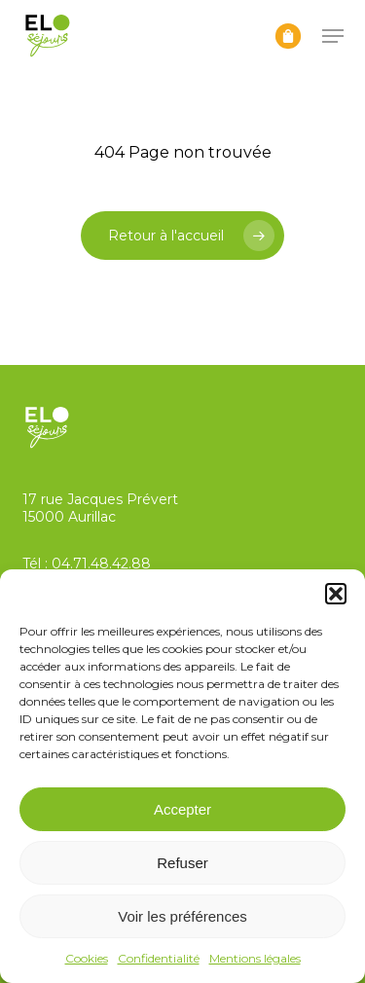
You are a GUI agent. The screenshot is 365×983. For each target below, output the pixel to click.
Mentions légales (255, 958)
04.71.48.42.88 (101, 563)
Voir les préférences (182, 916)
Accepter (182, 809)
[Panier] (288, 36)
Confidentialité (159, 958)
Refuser (182, 863)
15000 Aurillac (69, 517)
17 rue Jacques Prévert (100, 499)
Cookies (86, 958)
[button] (336, 593)
